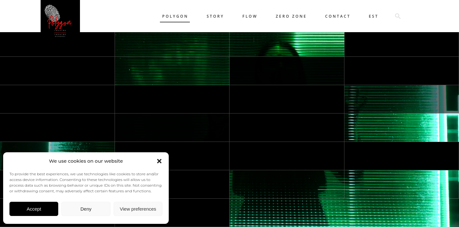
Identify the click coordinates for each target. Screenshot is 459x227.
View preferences (138, 209)
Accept (34, 209)
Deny (85, 209)
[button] (159, 161)
